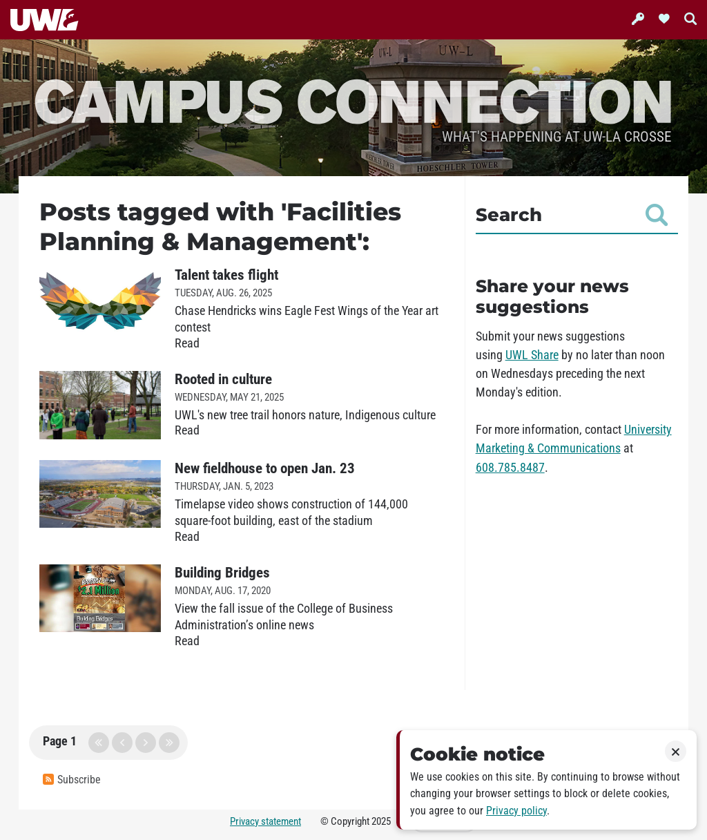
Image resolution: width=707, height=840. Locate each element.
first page (98, 742)
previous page (122, 742)
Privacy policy (516, 810)
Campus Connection (353, 100)
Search (572, 215)
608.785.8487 (510, 468)
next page (145, 742)
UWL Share (532, 355)
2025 (381, 821)
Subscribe (72, 779)
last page (169, 742)
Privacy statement (265, 821)
